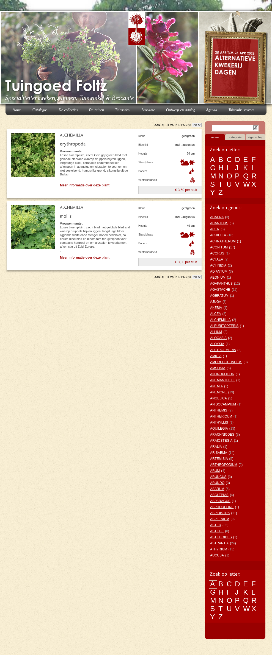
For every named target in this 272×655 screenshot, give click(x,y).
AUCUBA (217, 555)
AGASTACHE (220, 290)
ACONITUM (219, 247)
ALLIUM (216, 332)
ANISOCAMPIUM (223, 404)
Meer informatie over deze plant (84, 185)
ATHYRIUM (218, 549)
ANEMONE (218, 392)
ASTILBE (217, 531)
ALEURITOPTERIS (224, 326)
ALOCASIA (218, 338)
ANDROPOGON (222, 374)
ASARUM (217, 489)
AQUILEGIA (219, 428)
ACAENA (217, 217)
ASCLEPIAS (219, 495)
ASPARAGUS (220, 501)
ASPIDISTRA (220, 513)
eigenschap (255, 137)
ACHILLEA (218, 235)
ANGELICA (218, 398)
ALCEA (215, 314)
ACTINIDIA (218, 265)
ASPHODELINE (221, 507)
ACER (214, 229)
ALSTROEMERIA (223, 350)
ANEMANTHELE (222, 380)
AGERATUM (219, 296)
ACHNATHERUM (222, 241)
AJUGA (215, 302)
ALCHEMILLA (220, 320)
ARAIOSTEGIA (221, 441)
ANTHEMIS (218, 410)
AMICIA (215, 356)
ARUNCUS (218, 477)
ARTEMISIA (219, 459)
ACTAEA (216, 259)
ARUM (215, 471)
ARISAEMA (218, 453)
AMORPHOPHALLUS (226, 362)
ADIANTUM (218, 271)
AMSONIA (217, 368)
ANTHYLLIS (219, 422)
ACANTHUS (219, 223)
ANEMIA (216, 386)
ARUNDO (217, 483)
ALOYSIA (217, 344)
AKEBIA (216, 308)
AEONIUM (218, 277)
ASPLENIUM (219, 519)
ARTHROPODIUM (223, 465)
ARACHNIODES (222, 434)
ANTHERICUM (221, 416)
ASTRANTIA (219, 543)
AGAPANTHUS (221, 283)
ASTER (215, 525)
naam (215, 137)
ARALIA (216, 447)
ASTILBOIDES (221, 537)
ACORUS (217, 253)
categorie (235, 137)
